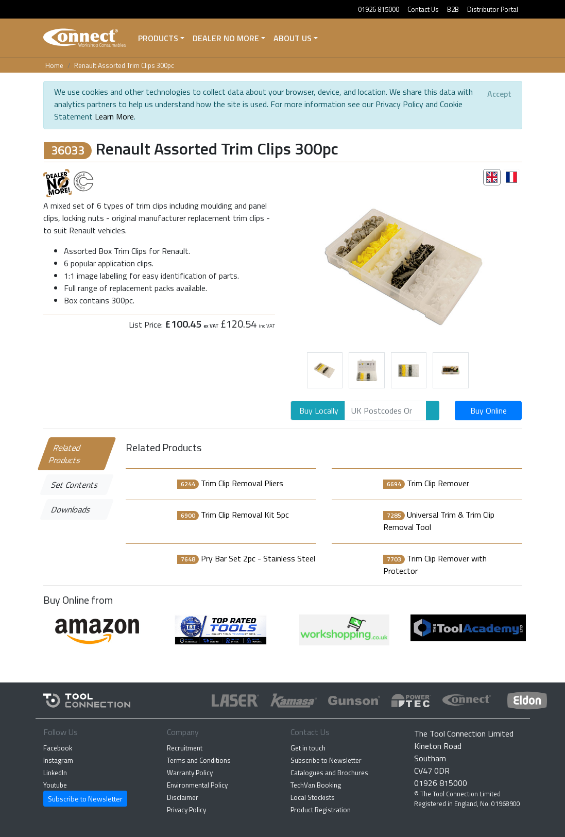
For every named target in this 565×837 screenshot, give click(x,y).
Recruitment (184, 748)
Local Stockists (312, 797)
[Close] (499, 93)
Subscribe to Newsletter (85, 798)
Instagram (58, 760)
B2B (453, 9)
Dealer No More (226, 38)
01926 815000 (378, 9)
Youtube (55, 785)
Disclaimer (182, 797)
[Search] (386, 410)
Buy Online (488, 410)
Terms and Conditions (199, 760)
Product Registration (320, 810)
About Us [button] (292, 38)
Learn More (114, 116)
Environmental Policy (197, 785)
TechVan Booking (315, 785)
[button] (308, 264)
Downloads (71, 509)
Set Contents (74, 485)
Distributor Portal (492, 9)
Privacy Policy (186, 810)
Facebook (57, 748)
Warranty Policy (190, 772)
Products (158, 38)
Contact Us (423, 9)
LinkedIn (55, 772)
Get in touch (308, 748)
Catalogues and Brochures (329, 772)
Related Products (65, 453)
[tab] (492, 177)
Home (54, 65)
